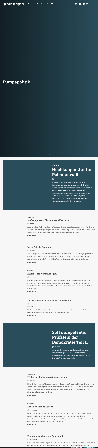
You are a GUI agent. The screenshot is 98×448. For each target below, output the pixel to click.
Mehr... (54, 175)
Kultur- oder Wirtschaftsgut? (42, 245)
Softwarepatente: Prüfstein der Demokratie (49, 271)
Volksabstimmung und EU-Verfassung (47, 434)
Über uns (60, 4)
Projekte (50, 4)
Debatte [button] (40, 4)
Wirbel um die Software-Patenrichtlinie (47, 348)
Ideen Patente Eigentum (39, 218)
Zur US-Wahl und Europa (40, 377)
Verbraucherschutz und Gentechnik (45, 407)
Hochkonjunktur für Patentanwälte (72, 143)
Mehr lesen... (32, 206)
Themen (31, 4)
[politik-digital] (13, 4)
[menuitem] (31, 4)
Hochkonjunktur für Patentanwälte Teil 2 (48, 191)
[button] (94, 4)
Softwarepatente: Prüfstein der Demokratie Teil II (70, 308)
